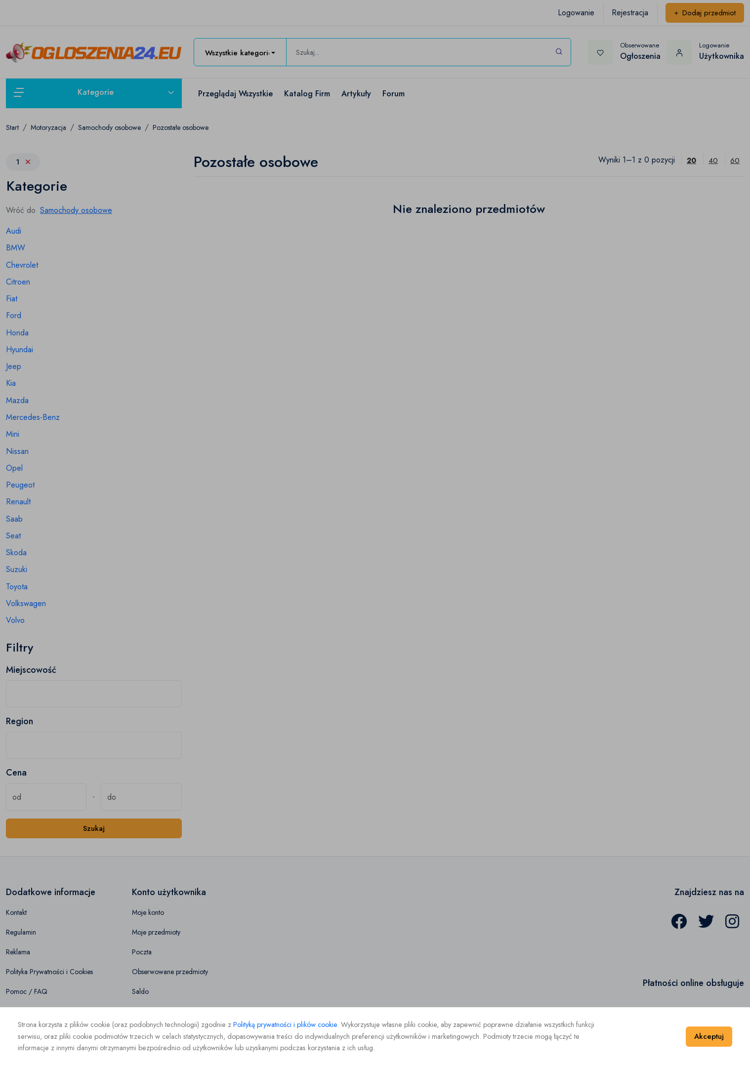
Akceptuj (709, 1036)
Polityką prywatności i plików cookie (285, 1024)
